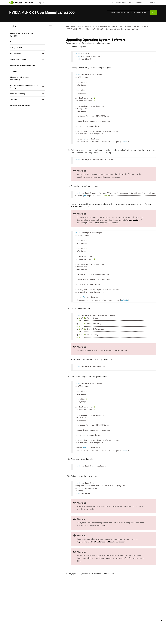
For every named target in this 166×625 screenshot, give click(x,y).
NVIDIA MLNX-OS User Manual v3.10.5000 (84, 29)
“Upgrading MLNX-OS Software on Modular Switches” (101, 533)
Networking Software (121, 26)
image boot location (90, 220)
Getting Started (16, 48)
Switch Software (140, 26)
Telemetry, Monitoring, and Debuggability (20, 78)
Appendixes (14, 100)
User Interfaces (15, 54)
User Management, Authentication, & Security (24, 86)
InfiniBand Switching (17, 94)
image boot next (134, 217)
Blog (130, 2)
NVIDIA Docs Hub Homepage (78, 26)
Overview (13, 42)
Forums (139, 2)
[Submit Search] (153, 12)
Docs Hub (28, 2)
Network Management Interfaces (22, 65)
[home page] (15, 2)
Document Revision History (20, 105)
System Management (18, 59)
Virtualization (15, 71)
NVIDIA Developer (119, 2)
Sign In (152, 2)
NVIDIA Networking (101, 26)
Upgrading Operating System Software (122, 29)
